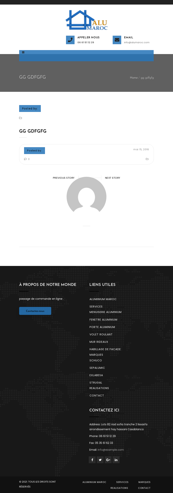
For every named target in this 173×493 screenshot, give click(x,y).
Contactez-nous (35, 311)
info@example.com (111, 450)
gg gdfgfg (32, 131)
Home (134, 77)
